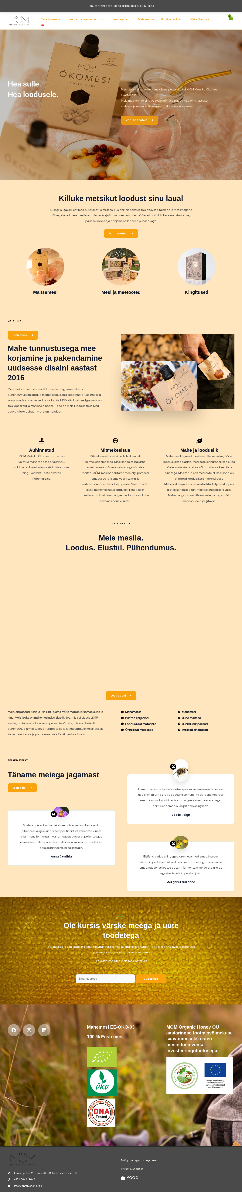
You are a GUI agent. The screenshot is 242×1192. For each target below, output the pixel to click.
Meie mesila (149, 20)
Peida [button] (150, 6)
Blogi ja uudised (174, 20)
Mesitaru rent (126, 20)
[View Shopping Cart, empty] (230, 20)
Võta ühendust (201, 20)
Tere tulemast (58, 20)
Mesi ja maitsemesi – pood (92, 20)
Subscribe (151, 979)
